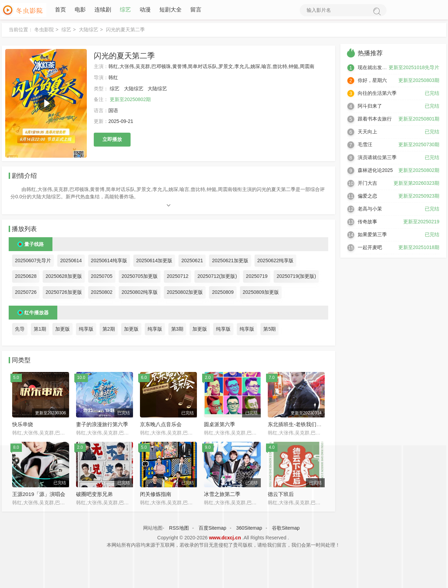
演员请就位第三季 (377, 159)
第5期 (269, 330)
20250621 (192, 262)
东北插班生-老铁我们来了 (297, 426)
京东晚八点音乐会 (161, 426)
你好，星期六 (372, 81)
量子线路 (34, 245)
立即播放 (112, 140)
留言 (195, 10)
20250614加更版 (154, 262)
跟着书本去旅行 (375, 120)
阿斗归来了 (370, 107)
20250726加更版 (63, 293)
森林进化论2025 (375, 171)
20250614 (71, 262)
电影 (80, 10)
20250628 (25, 277)
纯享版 (86, 330)
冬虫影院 (44, 31)
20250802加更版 (185, 293)
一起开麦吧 (370, 248)
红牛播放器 (36, 313)
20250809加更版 (261, 293)
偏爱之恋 (367, 197)
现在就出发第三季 (377, 69)
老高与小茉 (370, 210)
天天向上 (367, 133)
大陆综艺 (88, 31)
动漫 (145, 10)
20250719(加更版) (296, 277)
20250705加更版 (140, 277)
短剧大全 (170, 10)
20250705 (102, 277)
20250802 (102, 293)
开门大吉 (367, 184)
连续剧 (102, 10)
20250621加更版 (230, 262)
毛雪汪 (365, 146)
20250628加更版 (63, 277)
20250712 (177, 277)
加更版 (62, 330)
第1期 (40, 330)
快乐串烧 (22, 426)
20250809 (222, 293)
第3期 (177, 330)
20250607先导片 (33, 262)
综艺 (125, 10)
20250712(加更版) (217, 277)
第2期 (108, 330)
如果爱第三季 (372, 236)
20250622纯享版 (275, 262)
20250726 (25, 293)
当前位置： (21, 31)
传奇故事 (367, 223)
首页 (60, 10)
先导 (20, 330)
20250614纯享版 (109, 262)
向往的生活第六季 (377, 94)
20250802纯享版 (140, 293)
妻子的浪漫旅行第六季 (102, 426)
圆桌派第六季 (219, 426)
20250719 (256, 277)
